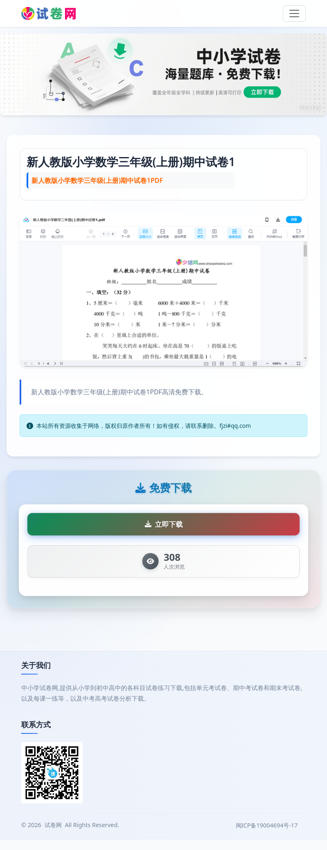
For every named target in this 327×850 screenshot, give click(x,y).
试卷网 (53, 835)
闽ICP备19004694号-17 (267, 835)
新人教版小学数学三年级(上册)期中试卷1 (131, 161)
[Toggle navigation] (294, 13)
